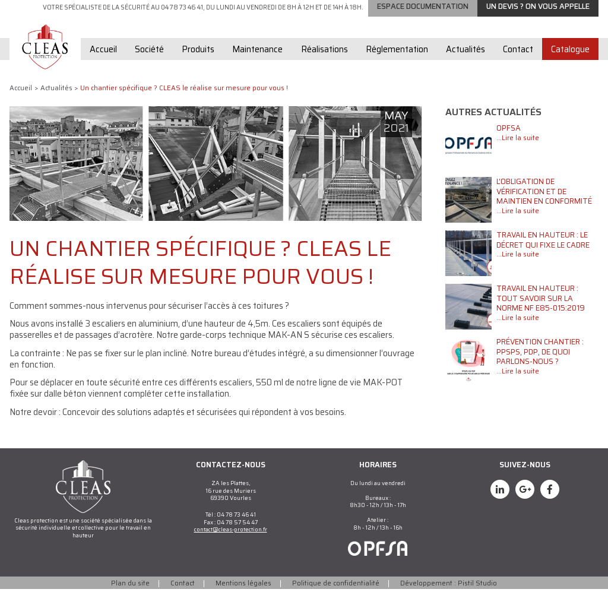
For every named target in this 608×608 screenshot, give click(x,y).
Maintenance (257, 68)
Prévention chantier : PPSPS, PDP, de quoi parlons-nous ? (540, 370)
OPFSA (508, 147)
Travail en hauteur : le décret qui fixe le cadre (543, 259)
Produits (198, 68)
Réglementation (397, 68)
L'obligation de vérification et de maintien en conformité (544, 210)
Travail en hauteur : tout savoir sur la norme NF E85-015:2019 (540, 317)
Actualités (465, 68)
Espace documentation (422, 25)
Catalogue (570, 68)
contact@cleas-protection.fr (230, 548)
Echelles (530, 9)
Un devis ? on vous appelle (538, 25)
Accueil (103, 68)
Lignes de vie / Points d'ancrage (430, 9)
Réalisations (324, 68)
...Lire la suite (517, 156)
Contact (518, 68)
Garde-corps (323, 9)
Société (149, 68)
